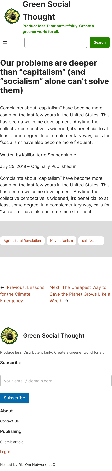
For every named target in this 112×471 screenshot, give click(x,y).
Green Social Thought (54, 335)
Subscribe (14, 397)
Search (100, 42)
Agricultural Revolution (22, 240)
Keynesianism (61, 240)
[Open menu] (105, 16)
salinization (91, 240)
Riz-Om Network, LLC (36, 464)
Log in (5, 451)
